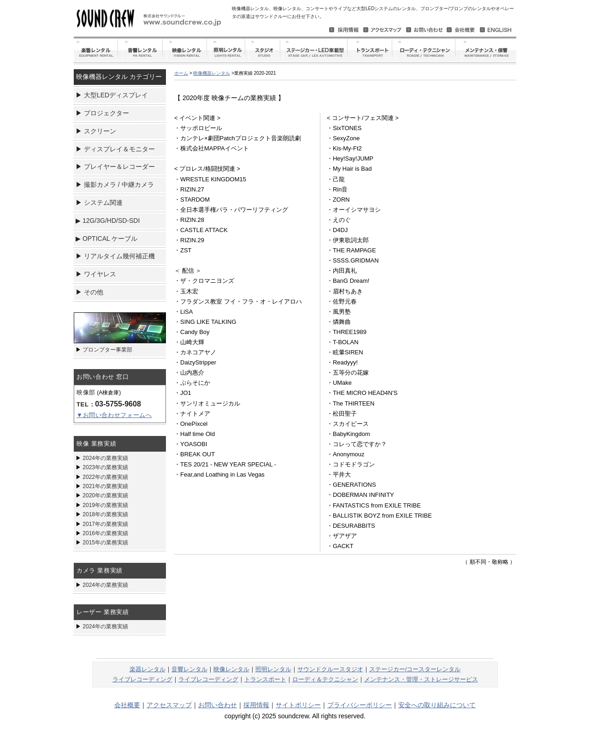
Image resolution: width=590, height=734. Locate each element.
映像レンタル (231, 669)
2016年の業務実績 (105, 533)
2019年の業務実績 (105, 505)
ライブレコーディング (142, 679)
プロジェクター (106, 113)
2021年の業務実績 (105, 486)
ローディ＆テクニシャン (325, 679)
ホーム (181, 73)
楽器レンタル (147, 669)
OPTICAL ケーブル (110, 238)
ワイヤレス (100, 274)
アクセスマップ (169, 705)
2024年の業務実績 (105, 458)
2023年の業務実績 (105, 467)
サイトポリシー (298, 705)
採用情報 (256, 705)
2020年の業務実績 (105, 495)
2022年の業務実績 (105, 477)
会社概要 (127, 705)
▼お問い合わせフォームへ (114, 415)
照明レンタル (273, 669)
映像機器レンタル (211, 73)
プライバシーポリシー (359, 705)
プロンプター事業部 (107, 349)
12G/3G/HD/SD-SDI (111, 220)
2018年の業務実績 (105, 514)
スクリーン (100, 131)
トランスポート (265, 679)
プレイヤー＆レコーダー (119, 166)
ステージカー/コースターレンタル (415, 669)
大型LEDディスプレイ (116, 95)
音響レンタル (189, 669)
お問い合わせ (217, 705)
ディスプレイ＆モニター (119, 149)
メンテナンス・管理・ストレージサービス (421, 679)
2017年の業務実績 (105, 524)
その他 (93, 292)
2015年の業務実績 (105, 542)
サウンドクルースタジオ (330, 669)
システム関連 (103, 202)
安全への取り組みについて (437, 705)
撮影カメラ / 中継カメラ (119, 184)
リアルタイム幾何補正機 (119, 256)
